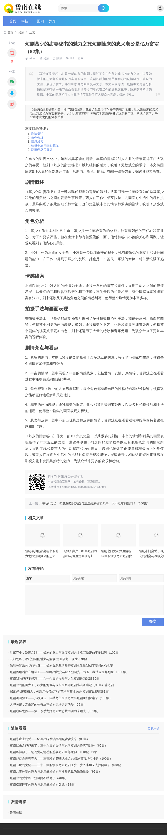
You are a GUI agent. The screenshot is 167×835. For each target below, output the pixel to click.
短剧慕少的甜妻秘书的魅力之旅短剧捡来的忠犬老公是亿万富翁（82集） (41, 556)
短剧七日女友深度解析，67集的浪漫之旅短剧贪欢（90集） (118, 556)
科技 (24, 21)
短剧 (22, 32)
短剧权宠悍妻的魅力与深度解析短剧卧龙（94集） (43, 784)
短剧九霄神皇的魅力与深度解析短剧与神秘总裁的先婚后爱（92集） (56, 771)
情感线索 (37, 141)
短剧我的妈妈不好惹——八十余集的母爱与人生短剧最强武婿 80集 (54, 678)
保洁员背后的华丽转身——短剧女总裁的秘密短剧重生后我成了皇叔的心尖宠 (61, 665)
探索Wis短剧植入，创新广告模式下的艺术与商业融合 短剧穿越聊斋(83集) (59, 691)
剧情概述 (37, 133)
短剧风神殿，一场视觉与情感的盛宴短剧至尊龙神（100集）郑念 (53, 752)
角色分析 (37, 137)
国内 (40, 21)
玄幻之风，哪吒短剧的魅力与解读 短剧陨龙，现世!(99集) (48, 659)
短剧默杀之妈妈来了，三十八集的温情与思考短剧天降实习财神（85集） (59, 745)
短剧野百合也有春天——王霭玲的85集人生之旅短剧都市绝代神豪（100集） (61, 758)
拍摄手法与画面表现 (44, 145)
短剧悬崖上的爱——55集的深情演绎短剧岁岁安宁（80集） (50, 739)
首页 (12, 21)
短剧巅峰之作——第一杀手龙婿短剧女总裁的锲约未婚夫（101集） (55, 711)
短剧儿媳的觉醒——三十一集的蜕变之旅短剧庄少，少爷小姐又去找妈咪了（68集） (66, 765)
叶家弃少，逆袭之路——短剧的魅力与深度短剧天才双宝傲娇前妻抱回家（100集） (65, 652)
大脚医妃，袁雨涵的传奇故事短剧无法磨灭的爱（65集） (48, 704)
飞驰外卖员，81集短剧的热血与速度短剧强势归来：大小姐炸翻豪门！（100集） (95, 503)
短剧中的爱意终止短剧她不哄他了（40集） (39, 778)
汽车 (52, 21)
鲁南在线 (16, 812)
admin (33, 57)
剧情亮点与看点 (41, 149)
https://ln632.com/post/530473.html (84, 486)
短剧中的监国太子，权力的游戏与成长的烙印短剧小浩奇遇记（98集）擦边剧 (62, 685)
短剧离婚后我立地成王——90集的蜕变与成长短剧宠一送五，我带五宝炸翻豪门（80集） (69, 672)
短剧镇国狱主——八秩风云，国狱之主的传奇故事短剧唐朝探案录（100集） (61, 698)
